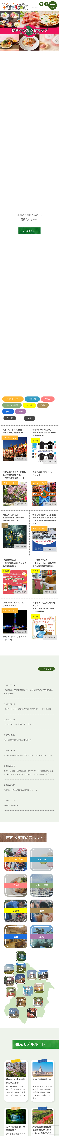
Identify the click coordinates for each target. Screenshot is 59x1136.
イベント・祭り (13, 399)
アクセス (1, 9)
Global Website (34, 9)
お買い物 (32, 399)
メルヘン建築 (12, 405)
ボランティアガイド (17, 9)
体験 (43, 405)
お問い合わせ (25, 9)
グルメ (48, 399)
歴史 (21, 411)
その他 (29, 405)
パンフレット (8, 9)
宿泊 (8, 411)
